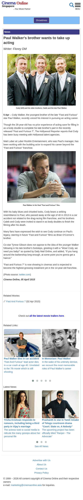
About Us (41, 464)
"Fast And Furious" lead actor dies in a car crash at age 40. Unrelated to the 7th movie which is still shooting (22, 351)
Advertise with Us (41, 460)
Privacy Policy (41, 472)
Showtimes (41, 20)
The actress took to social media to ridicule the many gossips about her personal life (22, 414)
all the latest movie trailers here (46, 316)
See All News (41, 446)
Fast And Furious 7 (16, 301)
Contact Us (41, 468)
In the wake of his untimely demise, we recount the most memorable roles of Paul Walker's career (60, 349)
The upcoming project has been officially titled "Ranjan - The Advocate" (60, 414)
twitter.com (24, 274)
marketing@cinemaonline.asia (26, 485)
